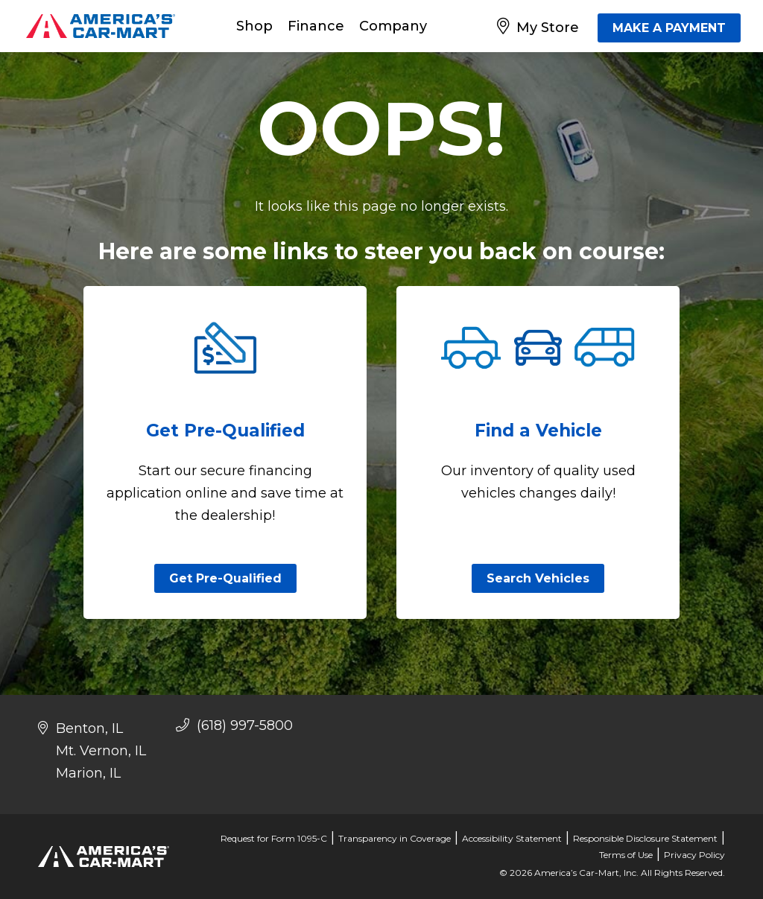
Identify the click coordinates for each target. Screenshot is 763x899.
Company (393, 26)
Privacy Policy (694, 854)
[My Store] (540, 26)
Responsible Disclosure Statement (645, 838)
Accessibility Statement (512, 838)
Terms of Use (626, 854)
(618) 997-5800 (234, 725)
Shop (254, 26)
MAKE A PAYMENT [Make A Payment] (669, 28)
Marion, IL (88, 773)
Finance (316, 26)
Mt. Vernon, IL (101, 751)
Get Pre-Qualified (225, 578)
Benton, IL (89, 728)
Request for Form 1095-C (274, 838)
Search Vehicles (538, 578)
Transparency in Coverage (394, 838)
